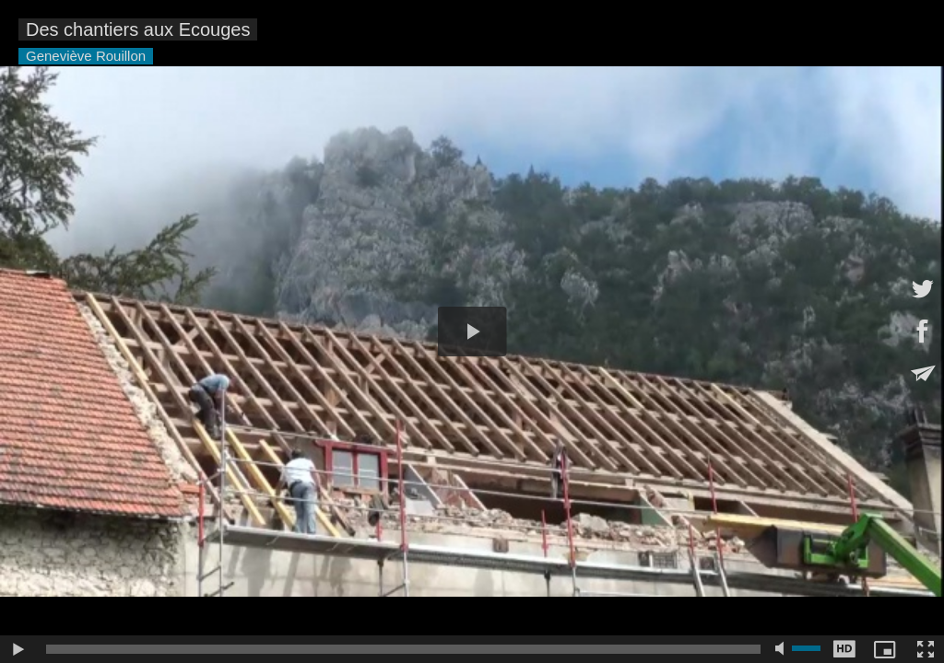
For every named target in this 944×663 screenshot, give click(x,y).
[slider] (403, 649)
